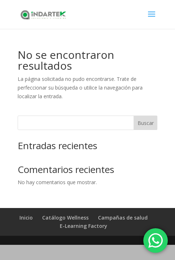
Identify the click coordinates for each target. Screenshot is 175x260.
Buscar (146, 123)
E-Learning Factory (83, 225)
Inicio (26, 217)
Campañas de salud (123, 217)
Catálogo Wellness (65, 217)
